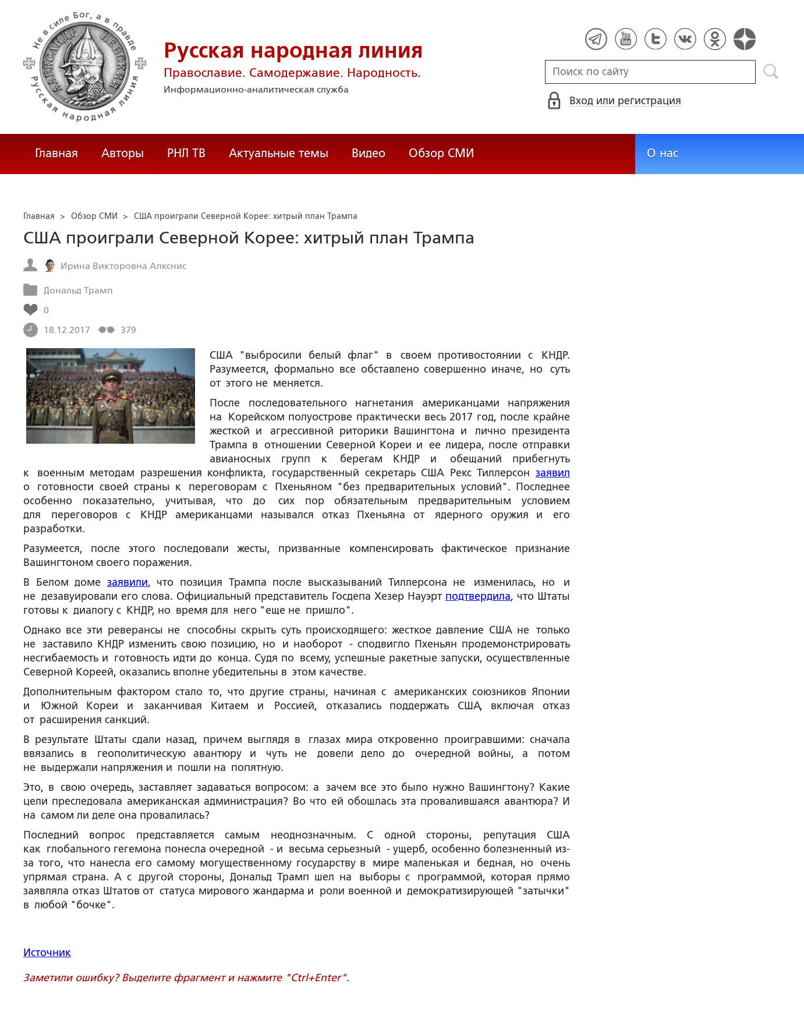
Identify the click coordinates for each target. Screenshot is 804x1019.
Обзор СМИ (441, 153)
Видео (368, 153)
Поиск (771, 72)
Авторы (122, 153)
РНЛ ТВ (186, 153)
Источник (47, 952)
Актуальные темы (278, 153)
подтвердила (478, 596)
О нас (662, 153)
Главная (56, 153)
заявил (553, 473)
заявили (127, 582)
